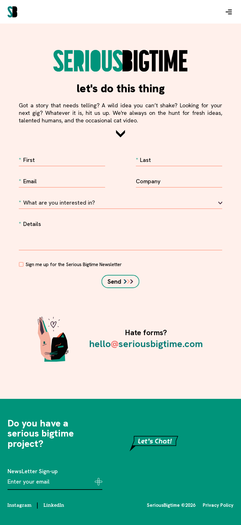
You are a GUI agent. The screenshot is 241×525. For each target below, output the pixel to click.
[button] (228, 12)
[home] (12, 12)
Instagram (19, 505)
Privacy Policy (218, 505)
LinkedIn (53, 505)
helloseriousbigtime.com (146, 344)
